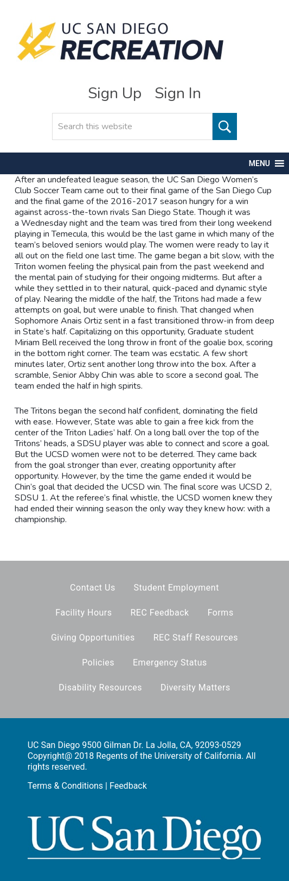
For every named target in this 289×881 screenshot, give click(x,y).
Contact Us (92, 587)
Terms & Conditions (66, 786)
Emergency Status (170, 662)
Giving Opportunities (93, 637)
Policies (98, 662)
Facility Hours (83, 612)
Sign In (178, 93)
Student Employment (176, 587)
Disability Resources (100, 687)
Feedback (128, 786)
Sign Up (115, 93)
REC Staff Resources (195, 637)
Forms (221, 612)
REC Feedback (159, 612)
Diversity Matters (195, 687)
